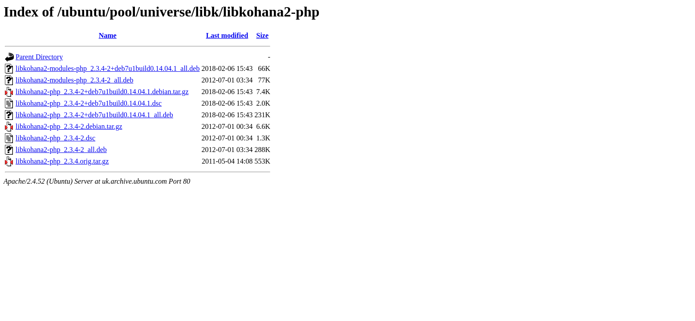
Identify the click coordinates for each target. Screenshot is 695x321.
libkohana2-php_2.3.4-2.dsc (55, 138)
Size (262, 35)
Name (108, 35)
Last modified (227, 35)
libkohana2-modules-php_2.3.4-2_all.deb (74, 80)
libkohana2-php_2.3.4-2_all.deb (61, 149)
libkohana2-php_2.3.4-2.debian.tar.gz (69, 126)
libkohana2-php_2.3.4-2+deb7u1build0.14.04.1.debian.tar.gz (102, 91)
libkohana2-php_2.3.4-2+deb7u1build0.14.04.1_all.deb (94, 115)
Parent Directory (39, 57)
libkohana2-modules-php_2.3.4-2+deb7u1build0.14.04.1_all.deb (107, 68)
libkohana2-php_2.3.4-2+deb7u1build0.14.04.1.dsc (89, 103)
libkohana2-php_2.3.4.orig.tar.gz (62, 161)
